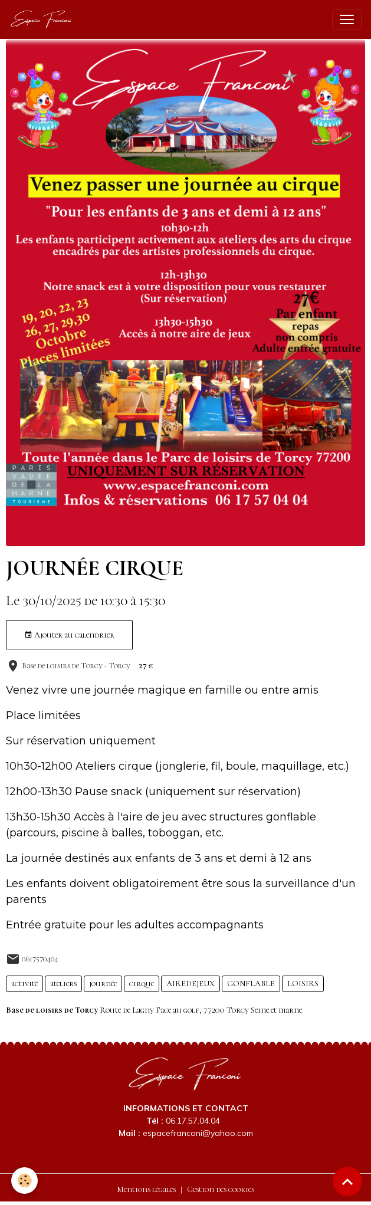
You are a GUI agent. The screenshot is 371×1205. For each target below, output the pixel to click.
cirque (141, 984)
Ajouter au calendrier (69, 635)
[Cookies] (25, 1180)
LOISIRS (303, 984)
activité (24, 984)
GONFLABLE (251, 984)
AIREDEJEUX (190, 984)
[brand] (43, 19)
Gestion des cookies (220, 1189)
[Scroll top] (347, 1181)
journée (103, 984)
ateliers (63, 984)
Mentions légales (146, 1189)
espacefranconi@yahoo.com (198, 1133)
